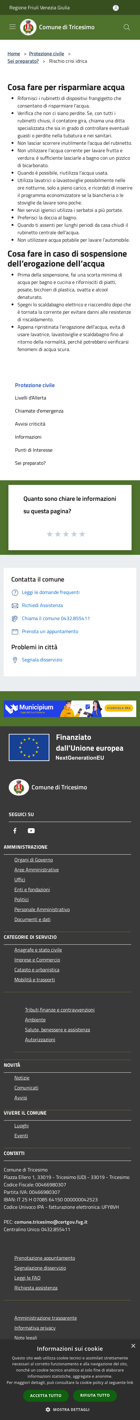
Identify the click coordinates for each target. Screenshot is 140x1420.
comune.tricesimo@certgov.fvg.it (51, 1222)
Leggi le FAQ (27, 1277)
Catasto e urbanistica (36, 969)
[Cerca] (127, 27)
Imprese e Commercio (37, 959)
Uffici (19, 879)
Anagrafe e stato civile (38, 949)
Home (14, 53)
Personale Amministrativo (42, 909)
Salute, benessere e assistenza (57, 1029)
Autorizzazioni (40, 1039)
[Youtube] (31, 830)
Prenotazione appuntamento (44, 1258)
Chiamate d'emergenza (39, 410)
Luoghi (21, 1125)
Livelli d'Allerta (30, 397)
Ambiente (35, 1019)
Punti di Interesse (33, 450)
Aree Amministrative (36, 869)
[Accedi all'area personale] (116, 8)
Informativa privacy (35, 1327)
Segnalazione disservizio (40, 1268)
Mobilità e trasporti (34, 979)
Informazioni (28, 437)
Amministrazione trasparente (45, 1318)
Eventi (21, 1135)
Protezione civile (46, 53)
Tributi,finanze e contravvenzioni (60, 1009)
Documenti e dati (32, 919)
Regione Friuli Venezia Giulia (39, 7)
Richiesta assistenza (36, 1287)
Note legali (25, 1337)
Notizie (21, 1077)
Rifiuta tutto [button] (95, 1395)
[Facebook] (15, 830)
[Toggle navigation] (12, 26)
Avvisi (20, 1097)
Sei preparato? (23, 61)
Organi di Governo (33, 859)
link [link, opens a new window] (130, 1382)
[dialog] (70, 1380)
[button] (70, 1409)
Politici (21, 899)
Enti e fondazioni (32, 889)
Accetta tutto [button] (46, 1395)
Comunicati (26, 1087)
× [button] (133, 1346)
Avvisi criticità (30, 423)
